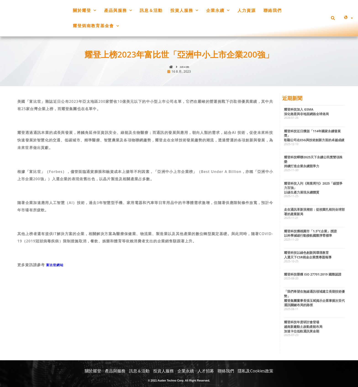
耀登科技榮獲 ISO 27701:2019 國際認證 (312, 276)
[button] (333, 18)
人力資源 (246, 10)
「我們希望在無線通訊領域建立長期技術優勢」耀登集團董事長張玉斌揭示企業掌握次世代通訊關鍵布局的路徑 (314, 300)
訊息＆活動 (151, 10)
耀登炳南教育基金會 (96, 26)
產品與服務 (118, 10)
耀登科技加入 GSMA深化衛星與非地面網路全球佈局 (306, 113)
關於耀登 (84, 10)
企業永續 (218, 10)
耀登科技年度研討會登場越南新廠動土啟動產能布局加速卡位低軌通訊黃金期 (303, 328)
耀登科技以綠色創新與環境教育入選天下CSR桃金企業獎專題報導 (308, 256)
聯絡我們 (272, 10)
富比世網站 (56, 266)
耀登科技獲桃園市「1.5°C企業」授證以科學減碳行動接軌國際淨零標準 (310, 235)
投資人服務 (184, 10)
